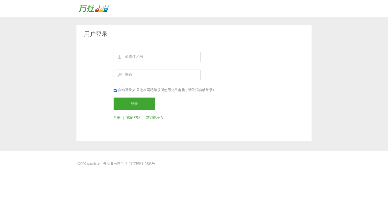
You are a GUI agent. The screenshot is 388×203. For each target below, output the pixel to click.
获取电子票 (155, 118)
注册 (117, 118)
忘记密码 (133, 118)
